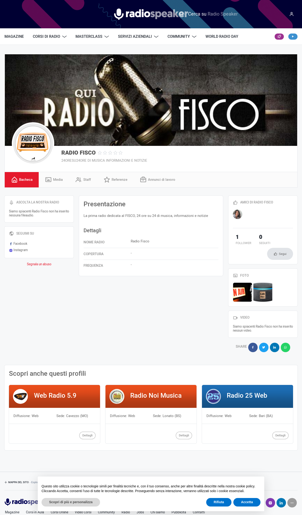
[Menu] (292, 14)
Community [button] (182, 36)
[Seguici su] (292, 487)
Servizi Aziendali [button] (138, 36)
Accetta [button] (247, 502)
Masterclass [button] (92, 36)
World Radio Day (222, 36)
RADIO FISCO (78, 153)
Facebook (18, 244)
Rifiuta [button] (219, 502)
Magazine (14, 36)
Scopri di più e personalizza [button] (70, 502)
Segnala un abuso (39, 265)
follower (240, 241)
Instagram (18, 251)
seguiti (256, 241)
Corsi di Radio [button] (50, 36)
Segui (282, 241)
